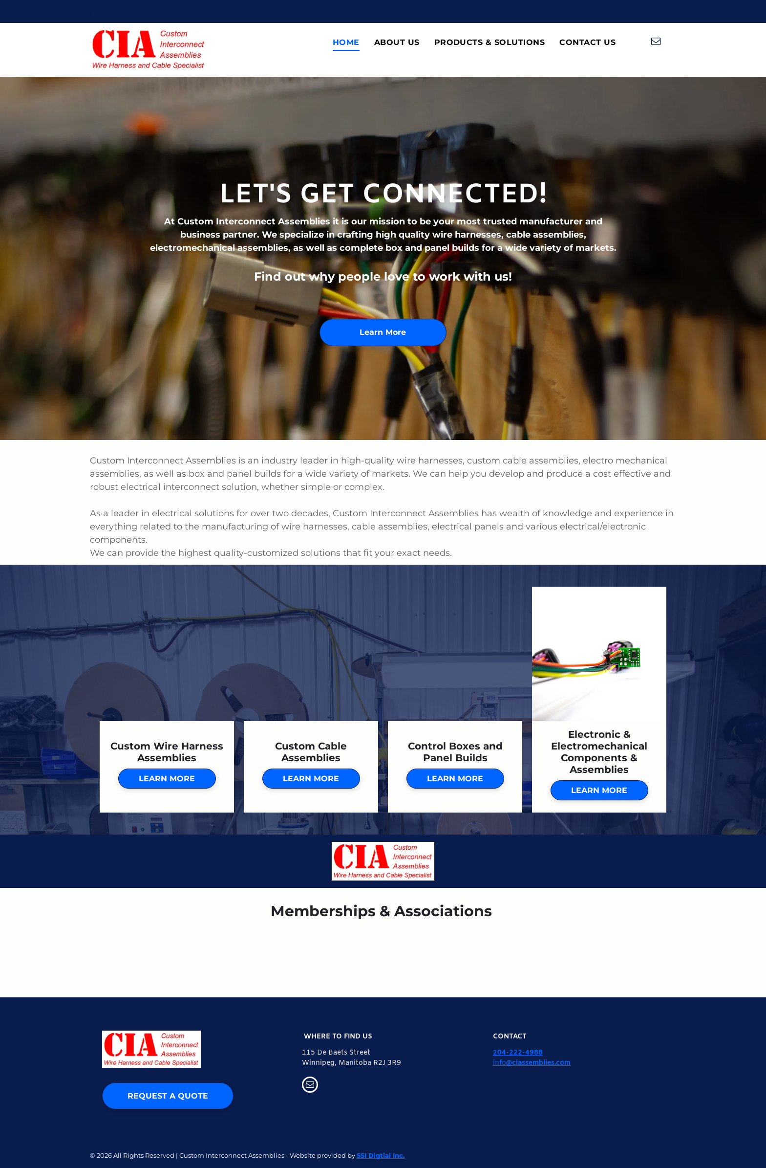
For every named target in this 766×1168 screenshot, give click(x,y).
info (499, 1063)
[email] (656, 42)
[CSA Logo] (382, 955)
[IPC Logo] (672, 955)
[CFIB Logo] (238, 955)
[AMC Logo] (93, 955)
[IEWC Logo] (527, 955)
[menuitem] (346, 42)
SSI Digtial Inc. (380, 1155)
